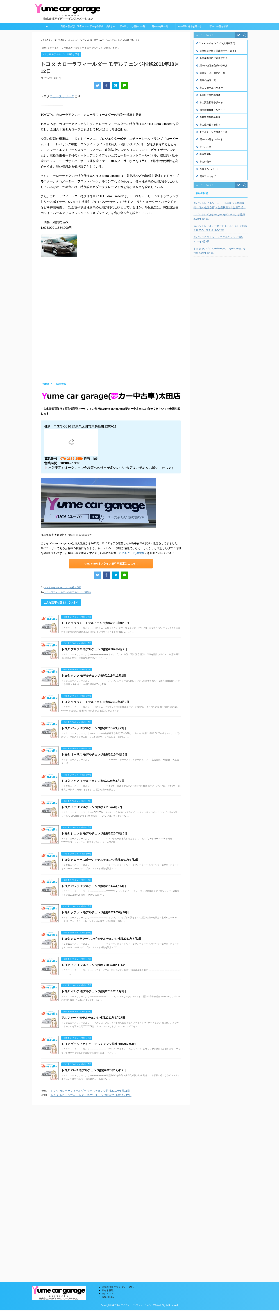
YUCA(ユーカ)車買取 (132, 553)
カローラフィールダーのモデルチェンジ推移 (67, 592)
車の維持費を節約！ (210, 124)
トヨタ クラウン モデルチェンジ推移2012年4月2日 (95, 701)
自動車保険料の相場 (210, 117)
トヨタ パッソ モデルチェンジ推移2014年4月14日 (93, 886)
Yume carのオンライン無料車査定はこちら (110, 563)
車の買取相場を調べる (189, 26)
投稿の (108, 1123)
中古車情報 (205, 154)
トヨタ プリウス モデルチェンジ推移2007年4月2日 (94, 649)
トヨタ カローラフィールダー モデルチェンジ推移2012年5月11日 (90, 1090)
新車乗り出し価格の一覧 (132, 26)
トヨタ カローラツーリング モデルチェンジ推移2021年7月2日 (101, 938)
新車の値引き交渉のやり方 (213, 65)
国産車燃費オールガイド (212, 109)
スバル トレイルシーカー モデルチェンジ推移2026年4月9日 (219, 216)
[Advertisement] (71, 347)
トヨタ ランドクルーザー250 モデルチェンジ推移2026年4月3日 (220, 250)
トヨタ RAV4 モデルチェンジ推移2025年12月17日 (93, 1070)
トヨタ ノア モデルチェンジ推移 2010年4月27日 (92, 807)
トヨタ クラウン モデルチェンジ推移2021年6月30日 (95, 912)
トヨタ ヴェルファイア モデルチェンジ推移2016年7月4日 (98, 1044)
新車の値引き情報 (218, 26)
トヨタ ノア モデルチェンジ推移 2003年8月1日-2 (93, 965)
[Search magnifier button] (244, 35)
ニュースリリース (62, 96)
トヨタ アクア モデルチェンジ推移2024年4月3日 (92, 780)
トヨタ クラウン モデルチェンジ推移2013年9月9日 (95, 623)
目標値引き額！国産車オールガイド (75, 27)
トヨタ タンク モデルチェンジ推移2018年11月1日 (93, 675)
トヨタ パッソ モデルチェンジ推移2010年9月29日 (93, 728)
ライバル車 (205, 146)
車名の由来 (205, 161)
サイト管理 (108, 1116)
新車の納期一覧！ (161, 26)
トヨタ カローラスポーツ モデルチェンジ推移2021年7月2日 (100, 859)
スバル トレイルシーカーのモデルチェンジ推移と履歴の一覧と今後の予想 (220, 228)
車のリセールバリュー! (211, 87)
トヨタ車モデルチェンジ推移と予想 (62, 587)
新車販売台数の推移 (210, 95)
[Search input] (215, 35)
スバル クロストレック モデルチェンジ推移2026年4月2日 (218, 239)
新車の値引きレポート (211, 139)
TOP (46, 26)
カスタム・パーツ (208, 169)
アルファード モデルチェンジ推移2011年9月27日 (93, 1017)
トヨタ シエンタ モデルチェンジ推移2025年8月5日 (94, 833)
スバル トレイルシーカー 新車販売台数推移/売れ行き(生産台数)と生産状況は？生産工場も (220, 205)
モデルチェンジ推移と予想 (213, 132)
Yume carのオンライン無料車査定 (217, 43)
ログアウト (108, 1120)
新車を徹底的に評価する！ (103, 26)
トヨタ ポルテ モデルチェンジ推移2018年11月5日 (93, 991)
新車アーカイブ (207, 176)
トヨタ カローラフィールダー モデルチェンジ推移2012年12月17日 (91, 1095)
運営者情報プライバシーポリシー (119, 1113)
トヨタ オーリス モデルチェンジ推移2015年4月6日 (94, 754)
